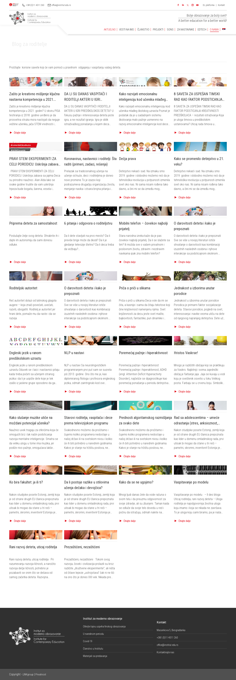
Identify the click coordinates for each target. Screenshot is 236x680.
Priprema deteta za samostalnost (33, 223)
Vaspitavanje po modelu (191, 482)
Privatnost (40, 674)
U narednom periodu (93, 633)
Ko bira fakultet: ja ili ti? (26, 482)
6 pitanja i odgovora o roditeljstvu (88, 223)
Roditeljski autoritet (23, 288)
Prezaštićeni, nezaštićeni (82, 547)
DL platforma (208, 5)
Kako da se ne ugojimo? (136, 482)
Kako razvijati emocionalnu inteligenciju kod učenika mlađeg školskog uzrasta (142, 99)
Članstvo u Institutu (93, 648)
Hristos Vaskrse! (186, 353)
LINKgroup (28, 674)
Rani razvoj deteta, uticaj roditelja (33, 547)
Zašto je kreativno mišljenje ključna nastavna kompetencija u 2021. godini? (34, 99)
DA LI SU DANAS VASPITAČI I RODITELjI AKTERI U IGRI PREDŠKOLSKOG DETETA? (85, 99)
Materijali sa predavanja (95, 656)
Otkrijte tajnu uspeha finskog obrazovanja (104, 626)
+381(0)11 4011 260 (35, 5)
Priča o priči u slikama (134, 288)
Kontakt (221, 5)
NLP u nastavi (74, 353)
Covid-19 (87, 641)
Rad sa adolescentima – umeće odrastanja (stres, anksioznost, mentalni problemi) (196, 423)
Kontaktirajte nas (165, 652)
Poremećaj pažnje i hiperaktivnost (143, 353)
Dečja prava (127, 158)
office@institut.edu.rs (61, 5)
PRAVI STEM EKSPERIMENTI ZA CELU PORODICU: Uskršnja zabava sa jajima (33, 164)
